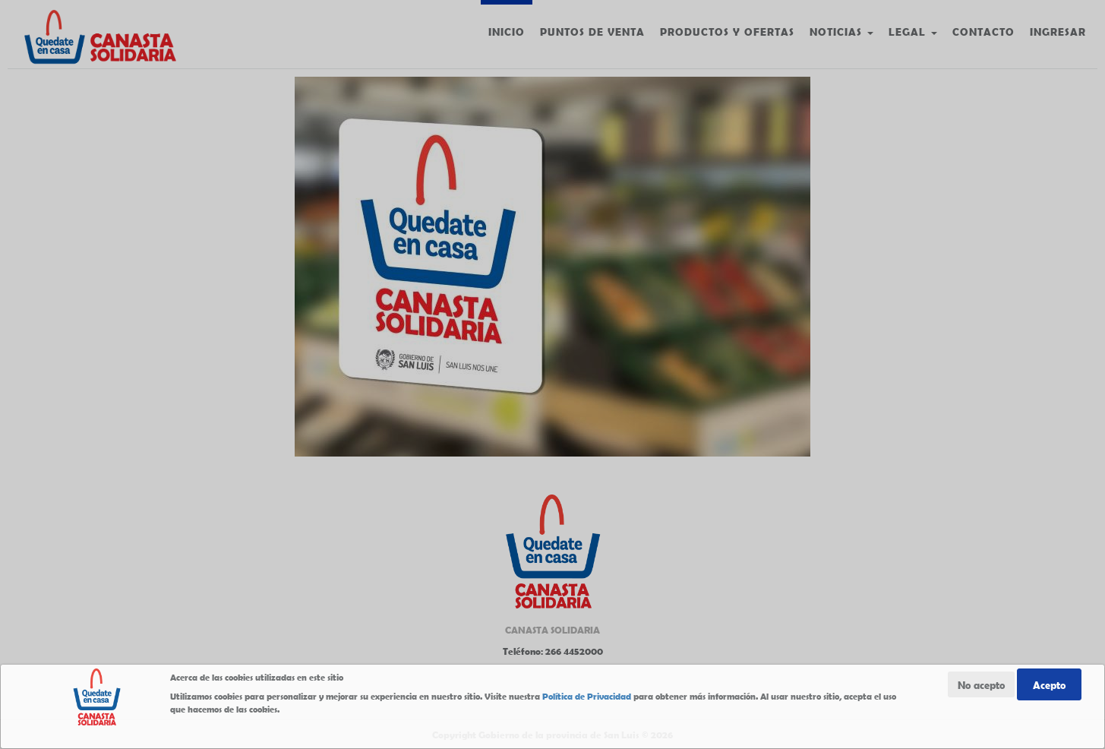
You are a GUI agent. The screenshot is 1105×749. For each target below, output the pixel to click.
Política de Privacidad (586, 696)
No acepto (981, 684)
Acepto (1049, 684)
